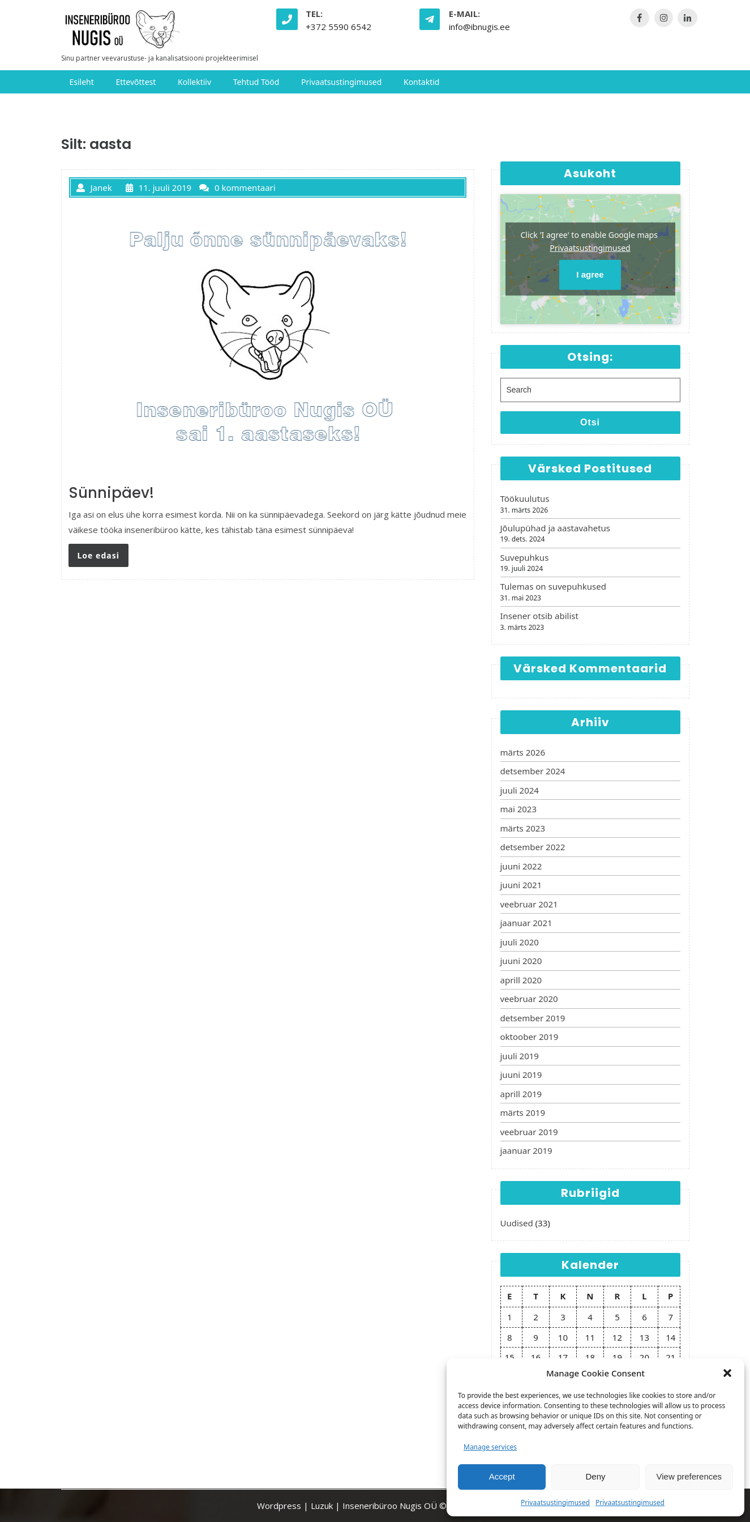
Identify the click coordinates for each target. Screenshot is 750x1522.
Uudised (516, 1223)
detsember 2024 (532, 771)
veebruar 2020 (529, 998)
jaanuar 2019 (526, 1150)
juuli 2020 (519, 942)
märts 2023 (522, 828)
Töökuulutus (525, 498)
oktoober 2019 (529, 1036)
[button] (727, 1373)
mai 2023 (518, 809)
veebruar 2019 (529, 1131)
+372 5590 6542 (338, 26)
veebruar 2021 (529, 904)
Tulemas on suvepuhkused (553, 586)
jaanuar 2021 (526, 922)
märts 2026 (522, 752)
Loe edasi (98, 555)
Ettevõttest (135, 81)
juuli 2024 (519, 790)
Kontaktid (421, 81)
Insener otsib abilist (539, 615)
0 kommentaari (237, 187)
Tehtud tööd (256, 81)
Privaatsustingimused (555, 1502)
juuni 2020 (521, 960)
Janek (94, 187)
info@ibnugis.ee (479, 26)
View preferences (689, 1476)
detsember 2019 (532, 1018)
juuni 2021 (521, 884)
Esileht (82, 81)
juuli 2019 (519, 1055)
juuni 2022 (521, 866)
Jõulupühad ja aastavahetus (555, 528)
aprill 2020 (521, 980)
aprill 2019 (521, 1093)
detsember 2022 (532, 846)
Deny (595, 1476)
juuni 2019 (521, 1074)
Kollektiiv (194, 81)
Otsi (590, 422)
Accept (502, 1476)
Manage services (490, 1447)
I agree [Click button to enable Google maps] (589, 274)
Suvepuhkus (524, 557)
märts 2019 (522, 1112)
